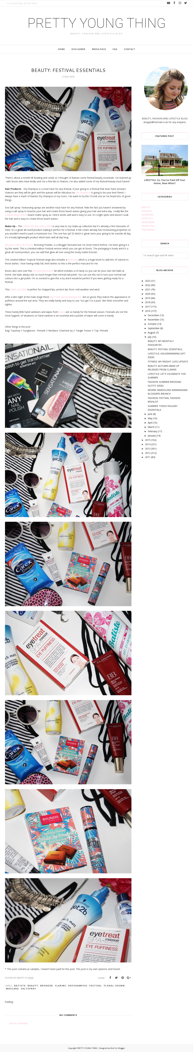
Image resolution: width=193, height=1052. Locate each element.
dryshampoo (77, 985)
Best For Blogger (117, 1048)
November (153, 319)
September (154, 328)
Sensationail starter (43, 270)
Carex (62, 311)
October (152, 323)
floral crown (114, 985)
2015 (147, 440)
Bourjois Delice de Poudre (19, 244)
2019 (147, 298)
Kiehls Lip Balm (18, 289)
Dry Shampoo (83, 192)
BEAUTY (145, 207)
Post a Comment (18, 1023)
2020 (147, 293)
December (153, 315)
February (152, 431)
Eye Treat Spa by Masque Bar (65, 297)
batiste (20, 985)
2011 (147, 457)
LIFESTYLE (147, 218)
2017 (147, 306)
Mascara (72, 259)
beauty (33, 985)
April (150, 422)
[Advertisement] (159, 517)
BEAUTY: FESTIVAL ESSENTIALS (165, 349)
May (150, 418)
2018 (147, 302)
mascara (12, 988)
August (151, 332)
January (152, 435)
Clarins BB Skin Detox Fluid (37, 226)
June (150, 414)
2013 (147, 448)
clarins (60, 985)
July (149, 336)
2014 (147, 444)
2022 (147, 285)
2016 (147, 310)
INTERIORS (147, 214)
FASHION (146, 211)
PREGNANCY (148, 229)
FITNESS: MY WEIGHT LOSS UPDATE (168, 361)
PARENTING (148, 225)
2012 (147, 452)
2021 (147, 289)
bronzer (46, 985)
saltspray (28, 988)
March (151, 427)
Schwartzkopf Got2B (16, 214)
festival (95, 985)
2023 (147, 280)
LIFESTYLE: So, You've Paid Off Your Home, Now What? (164, 181)
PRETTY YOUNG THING (96, 23)
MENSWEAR (148, 222)
